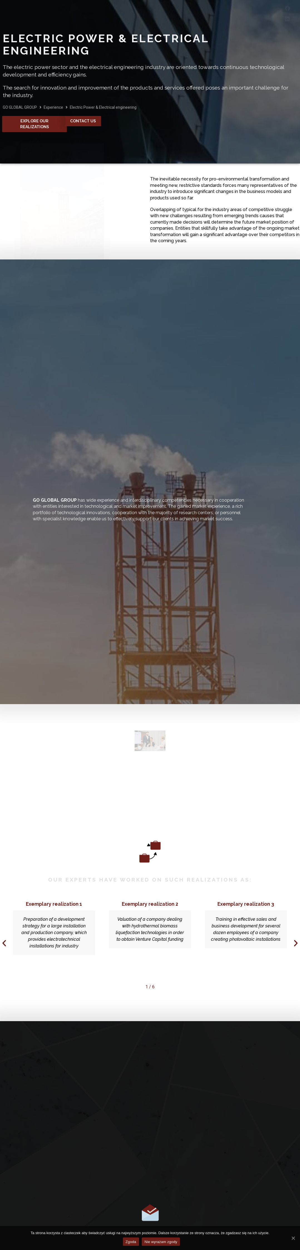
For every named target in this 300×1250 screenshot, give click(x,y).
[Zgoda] (293, 1238)
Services (117, 13)
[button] (4, 943)
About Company (63, 13)
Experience (163, 13)
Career (205, 13)
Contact (241, 13)
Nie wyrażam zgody (161, 1242)
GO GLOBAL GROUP (20, 107)
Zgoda (131, 1242)
